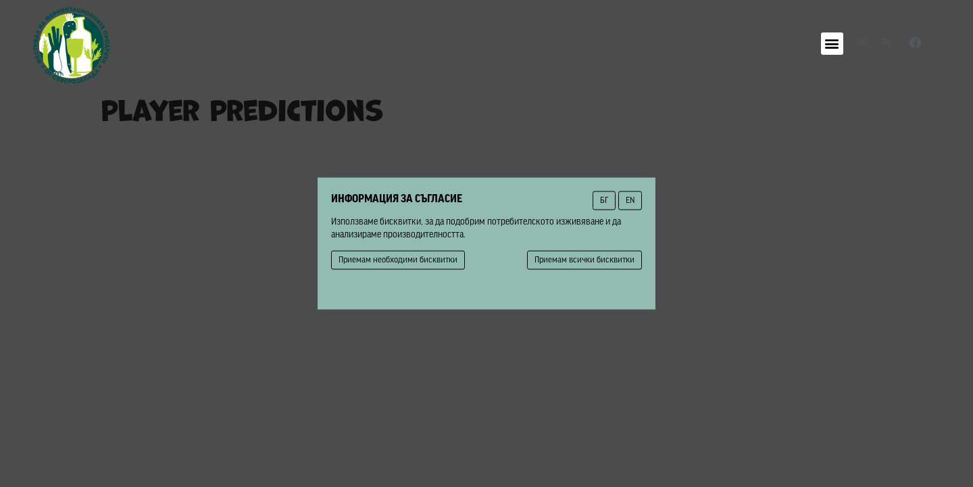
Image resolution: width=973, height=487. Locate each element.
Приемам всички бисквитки (584, 260)
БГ (604, 200)
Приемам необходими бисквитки (398, 260)
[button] (832, 43)
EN (630, 200)
